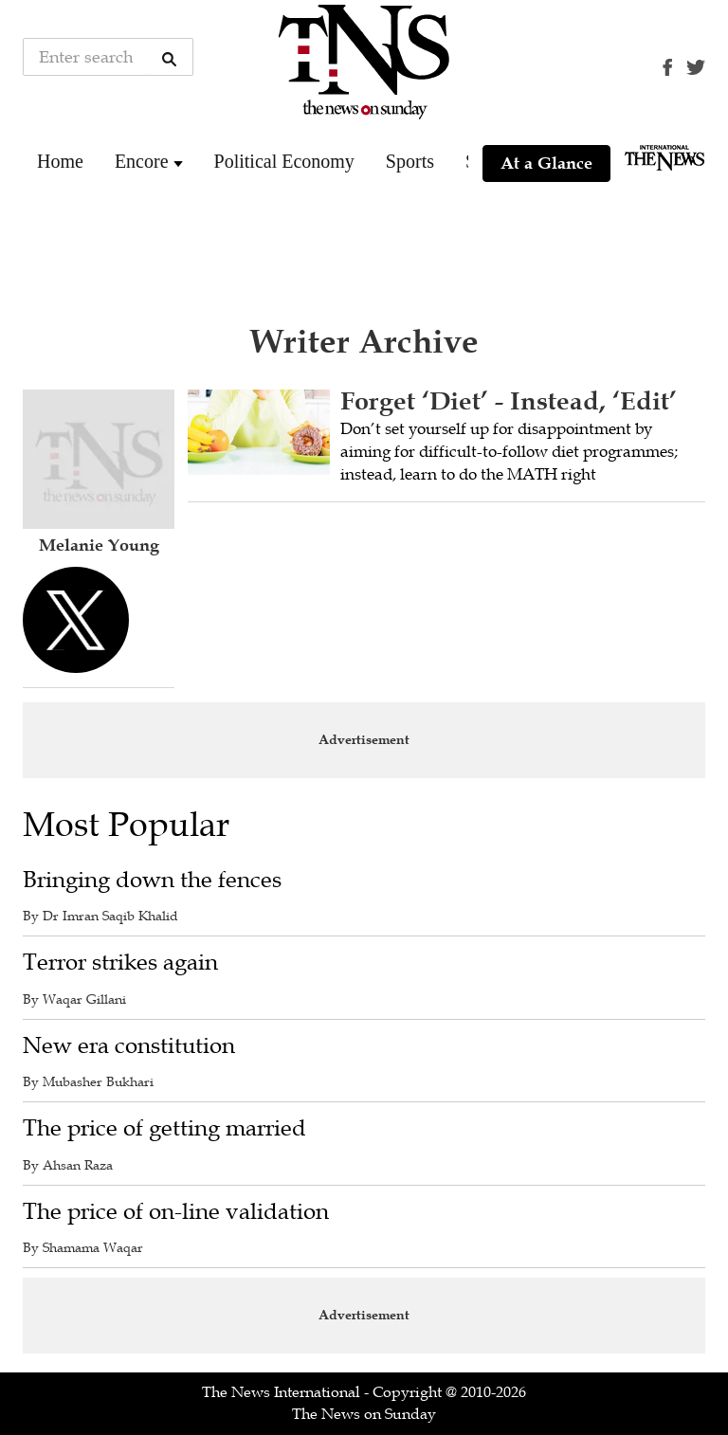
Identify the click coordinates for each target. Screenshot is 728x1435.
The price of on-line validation (176, 1212)
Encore (142, 161)
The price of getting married (164, 1128)
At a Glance (546, 163)
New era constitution (129, 1046)
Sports (410, 161)
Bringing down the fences (152, 880)
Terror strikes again (120, 962)
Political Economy (284, 161)
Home (60, 161)
